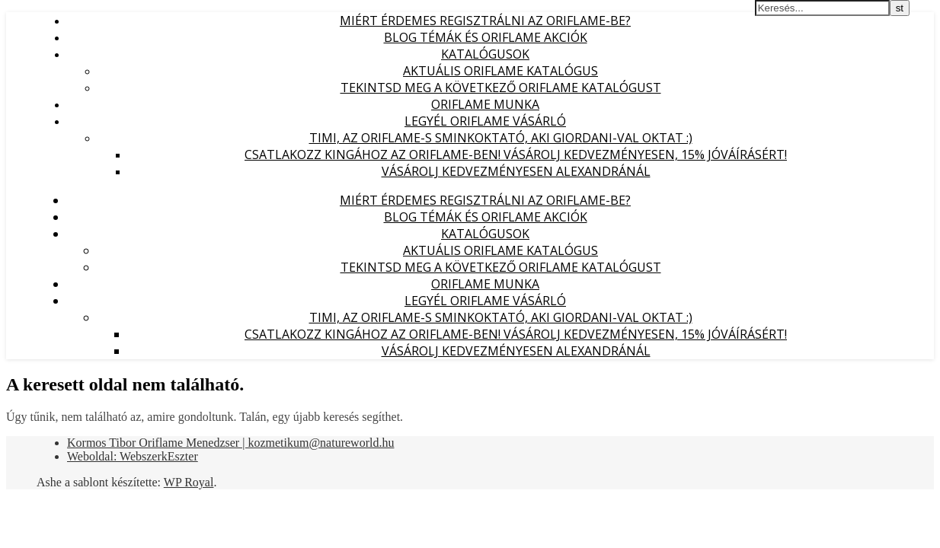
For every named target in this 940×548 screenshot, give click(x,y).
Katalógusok (485, 54)
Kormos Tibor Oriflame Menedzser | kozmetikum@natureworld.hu (230, 442)
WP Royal (189, 482)
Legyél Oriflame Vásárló (485, 121)
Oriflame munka (485, 104)
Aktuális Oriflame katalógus (500, 70)
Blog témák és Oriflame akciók (485, 37)
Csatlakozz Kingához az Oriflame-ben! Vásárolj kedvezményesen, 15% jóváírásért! (516, 154)
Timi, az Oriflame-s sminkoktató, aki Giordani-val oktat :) (500, 137)
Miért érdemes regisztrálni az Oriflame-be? (485, 20)
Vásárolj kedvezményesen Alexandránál (516, 171)
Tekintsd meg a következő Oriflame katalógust (501, 87)
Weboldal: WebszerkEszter (132, 456)
